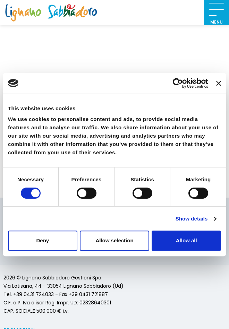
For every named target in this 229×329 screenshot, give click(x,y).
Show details (192, 219)
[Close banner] (218, 83)
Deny (42, 240)
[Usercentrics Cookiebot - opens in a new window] (177, 83)
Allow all (186, 240)
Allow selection (114, 240)
